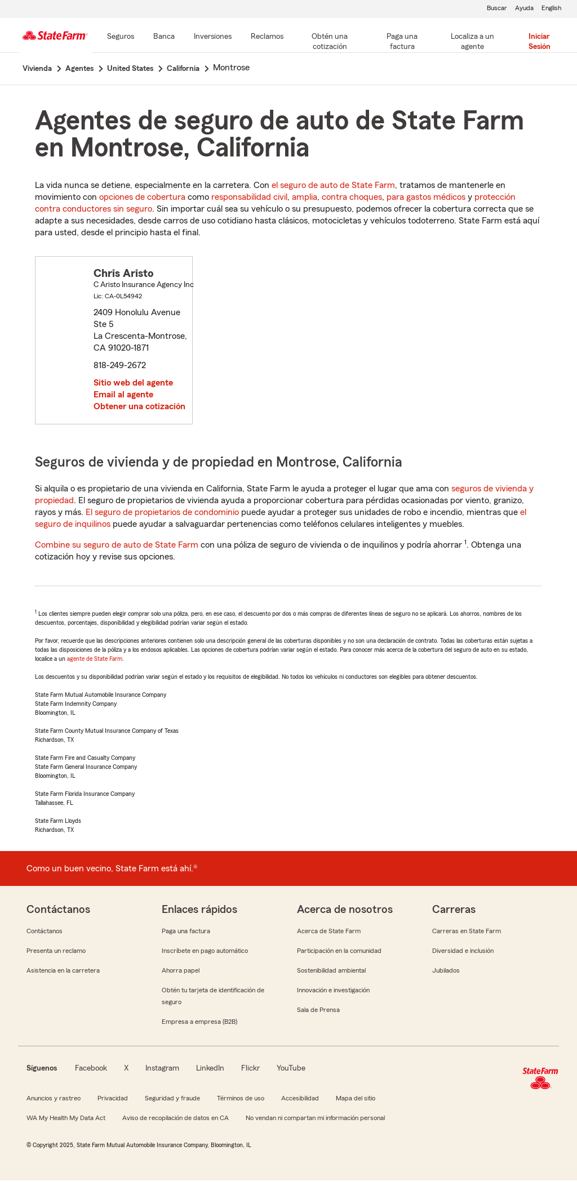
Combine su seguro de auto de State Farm (116, 546)
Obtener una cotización (139, 408)
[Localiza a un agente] (473, 42)
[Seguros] (120, 37)
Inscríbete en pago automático (205, 952)
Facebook (91, 1070)
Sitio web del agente (133, 384)
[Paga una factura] (402, 42)
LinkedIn (210, 1070)
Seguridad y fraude (172, 1099)
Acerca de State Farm (329, 932)
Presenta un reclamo (56, 952)
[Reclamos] (267, 37)
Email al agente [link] (123, 396)
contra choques (352, 198)
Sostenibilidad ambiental (331, 972)
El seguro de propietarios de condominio (162, 513)
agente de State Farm (94, 660)
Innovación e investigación (333, 991)
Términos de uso (240, 1099)
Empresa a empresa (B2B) (199, 1023)
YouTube (291, 1070)
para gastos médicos (426, 198)
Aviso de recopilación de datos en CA (175, 1119)
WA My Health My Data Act (65, 1119)
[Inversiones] (213, 37)
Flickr (250, 1070)
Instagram (162, 1070)
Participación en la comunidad (339, 952)
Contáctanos (44, 932)
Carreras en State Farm (466, 932)
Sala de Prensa (318, 1011)
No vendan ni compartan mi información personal (315, 1119)
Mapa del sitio (355, 1099)
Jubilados (446, 972)
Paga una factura (186, 932)
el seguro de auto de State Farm (333, 186)
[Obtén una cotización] (329, 42)
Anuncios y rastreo (53, 1099)
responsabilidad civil (249, 198)
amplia (304, 198)
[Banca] (164, 37)
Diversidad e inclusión (463, 952)
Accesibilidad (300, 1099)
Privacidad (112, 1099)
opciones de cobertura (142, 198)
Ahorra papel (180, 972)
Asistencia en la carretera (63, 972)
